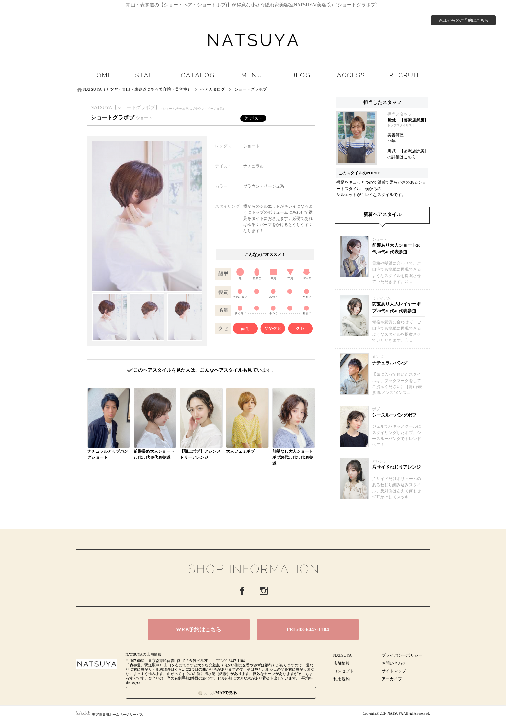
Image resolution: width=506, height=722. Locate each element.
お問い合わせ (394, 663)
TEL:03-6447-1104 (307, 629)
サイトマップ (394, 671)
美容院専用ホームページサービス (109, 714)
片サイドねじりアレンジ (396, 467)
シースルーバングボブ (394, 415)
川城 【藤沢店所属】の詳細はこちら (407, 153)
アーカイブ (392, 678)
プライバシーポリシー (402, 655)
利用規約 (341, 678)
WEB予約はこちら (198, 629)
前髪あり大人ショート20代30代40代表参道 (396, 248)
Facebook (242, 590)
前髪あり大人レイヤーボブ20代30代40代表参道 (396, 307)
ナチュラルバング (389, 362)
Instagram (264, 590)
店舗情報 (341, 663)
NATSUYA (342, 655)
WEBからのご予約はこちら (463, 20)
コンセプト (343, 671)
